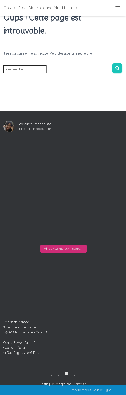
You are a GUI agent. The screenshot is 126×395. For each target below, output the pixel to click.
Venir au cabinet (74, 374)
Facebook (52, 374)
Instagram (58, 374)
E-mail (66, 374)
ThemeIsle (79, 384)
